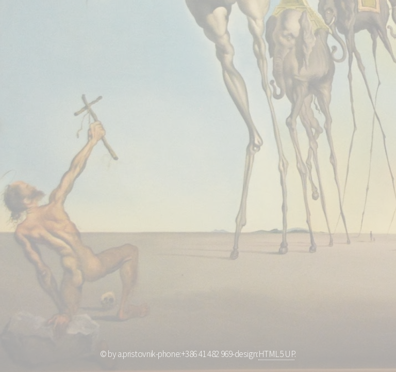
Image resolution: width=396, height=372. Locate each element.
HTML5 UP (276, 354)
